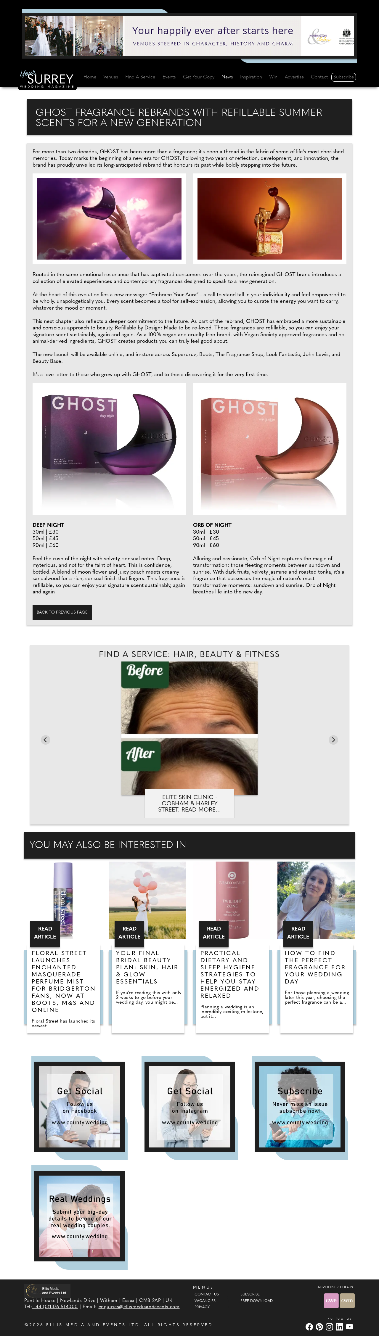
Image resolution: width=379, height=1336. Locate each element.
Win (273, 77)
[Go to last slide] (45, 740)
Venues (110, 77)
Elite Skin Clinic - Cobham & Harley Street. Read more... (189, 804)
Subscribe (343, 77)
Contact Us (207, 1294)
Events (169, 77)
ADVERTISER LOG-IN (335, 1287)
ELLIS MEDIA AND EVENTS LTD (92, 1325)
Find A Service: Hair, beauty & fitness (189, 655)
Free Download (256, 1301)
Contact (319, 77)
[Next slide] (333, 740)
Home (89, 77)
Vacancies (205, 1301)
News (227, 77)
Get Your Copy (198, 77)
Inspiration (251, 77)
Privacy (202, 1307)
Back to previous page (62, 612)
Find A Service (140, 77)
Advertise (294, 77)
